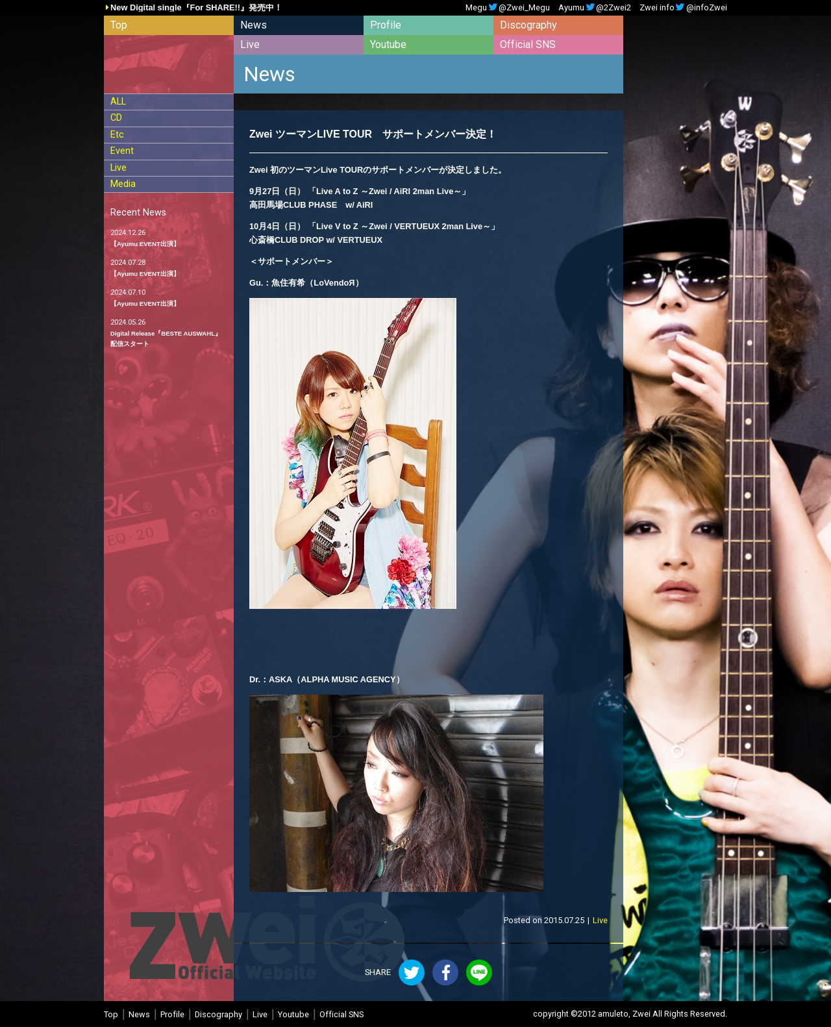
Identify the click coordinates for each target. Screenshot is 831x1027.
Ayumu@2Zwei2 (594, 8)
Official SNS (528, 44)
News (253, 25)
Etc (117, 134)
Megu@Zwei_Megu (507, 8)
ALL (118, 101)
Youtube (388, 44)
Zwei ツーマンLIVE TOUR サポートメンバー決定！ (373, 134)
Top (118, 25)
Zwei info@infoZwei (683, 8)
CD (116, 117)
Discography (528, 25)
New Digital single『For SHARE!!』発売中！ (196, 8)
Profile (385, 25)
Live (250, 44)
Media (123, 184)
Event (122, 150)
